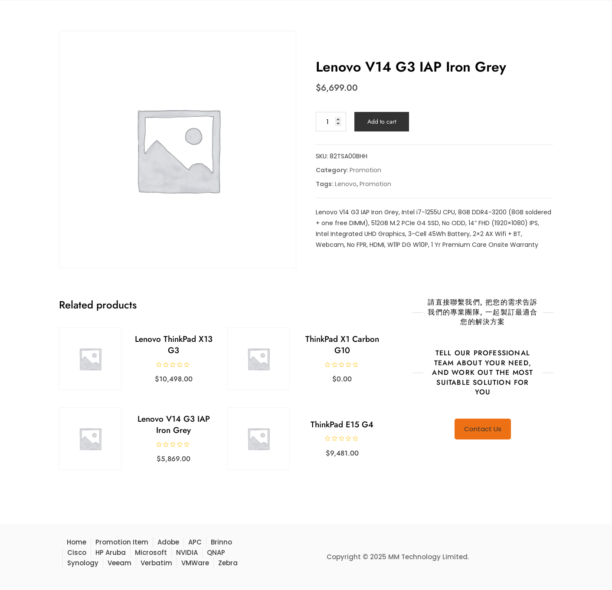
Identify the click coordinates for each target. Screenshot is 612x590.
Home (76, 542)
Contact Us (482, 428)
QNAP (216, 552)
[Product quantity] (331, 121)
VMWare (195, 562)
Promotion (365, 170)
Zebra (228, 562)
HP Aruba (110, 552)
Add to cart (381, 121)
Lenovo (346, 184)
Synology (82, 562)
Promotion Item (121, 542)
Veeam (119, 562)
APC (195, 542)
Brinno (221, 542)
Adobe (168, 542)
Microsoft (151, 552)
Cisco (76, 552)
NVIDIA (187, 552)
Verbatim (156, 562)
